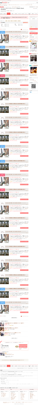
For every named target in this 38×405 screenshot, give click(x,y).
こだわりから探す (22, 396)
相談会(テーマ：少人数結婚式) (5, 373)
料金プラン (5, 13)
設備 (15, 13)
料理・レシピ (31, 398)
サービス (19, 13)
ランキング (21, 398)
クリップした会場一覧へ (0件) (33, 80)
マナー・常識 (2, 396)
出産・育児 (31, 397)
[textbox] (32, 2)
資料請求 (31, 35)
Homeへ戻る (28, 3)
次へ (27, 29)
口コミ (36, 13)
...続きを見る (26, 37)
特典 (32, 13)
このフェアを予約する (24, 41)
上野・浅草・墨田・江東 (14, 376)
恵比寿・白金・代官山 (4, 376)
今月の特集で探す (13, 398)
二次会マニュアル (22, 397)
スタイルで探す (12, 395)
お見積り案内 (15, 373)
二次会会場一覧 (22, 399)
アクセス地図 (29, 13)
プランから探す (22, 395)
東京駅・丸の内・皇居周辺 (9, 376)
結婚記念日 (31, 396)
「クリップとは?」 (35, 81)
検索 (37, 2)
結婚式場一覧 (12, 399)
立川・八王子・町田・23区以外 (21, 376)
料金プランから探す (32, 3)
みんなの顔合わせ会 (3, 395)
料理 (12, 13)
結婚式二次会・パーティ (32, 395)
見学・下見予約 (23, 346)
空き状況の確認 (25, 348)
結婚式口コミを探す (13, 397)
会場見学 (15, 372)
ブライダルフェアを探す (13, 396)
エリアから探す (36, 3)
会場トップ (1, 13)
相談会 (32, 372)
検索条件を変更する (14, 317)
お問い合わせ (20, 348)
